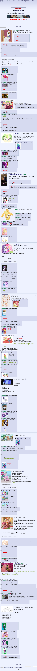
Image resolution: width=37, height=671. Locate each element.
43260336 (15, 150)
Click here (23, 33)
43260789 (15, 48)
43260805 (15, 655)
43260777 (15, 43)
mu (26, 1)
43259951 (29, 213)
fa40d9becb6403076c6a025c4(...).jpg (22, 142)
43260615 (15, 364)
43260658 (15, 367)
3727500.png (4, 222)
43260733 (15, 450)
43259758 (15, 630)
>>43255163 (5, 205)
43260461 (15, 351)
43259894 (26, 299)
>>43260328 (5, 318)
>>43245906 (5, 590)
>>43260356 (9, 328)
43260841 (15, 127)
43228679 (28, 209)
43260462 (15, 360)
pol (33, 1)
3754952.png (3, 99)
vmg (20, 0)
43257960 (28, 100)
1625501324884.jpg (5, 83)
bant (8, 1)
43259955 (29, 217)
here (26, 19)
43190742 (20, 471)
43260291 (15, 588)
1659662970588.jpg (5, 490)
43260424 (15, 276)
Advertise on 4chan (18, 26)
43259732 (15, 546)
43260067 (15, 88)
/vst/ (18, 12)
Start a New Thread (18, 10)
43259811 (15, 195)
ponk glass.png (5, 74)
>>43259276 (5, 124)
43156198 (23, 517)
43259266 (15, 82)
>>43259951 (11, 223)
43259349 (15, 395)
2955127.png (3, 208)
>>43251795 (5, 365)
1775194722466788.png (5, 132)
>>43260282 (18, 40)
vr (21, 0)
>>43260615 (5, 369)
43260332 (15, 227)
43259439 (15, 622)
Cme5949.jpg (3, 433)
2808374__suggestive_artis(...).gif (7, 67)
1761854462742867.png (6, 461)
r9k (29, 0)
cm (33, 0)
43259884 (15, 411)
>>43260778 (5, 513)
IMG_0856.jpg (5, 264)
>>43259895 (19, 214)
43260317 (15, 418)
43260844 (15, 92)
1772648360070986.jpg (6, 631)
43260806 (16, 600)
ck (12, 1)
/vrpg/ (15, 12)
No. (25, 30)
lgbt (0, 1)
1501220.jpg (4, 196)
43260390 (15, 321)
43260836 (15, 235)
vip (32, 0)
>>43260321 (5, 656)
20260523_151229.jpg (6, 594)
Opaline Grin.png (5, 161)
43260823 (15, 280)
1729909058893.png (6, 403)
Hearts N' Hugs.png (4, 243)
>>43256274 (11, 595)
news (29, 1)
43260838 (15, 204)
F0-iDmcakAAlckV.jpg (5, 294)
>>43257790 (18, 36)
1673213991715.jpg (5, 327)
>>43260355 (9, 463)
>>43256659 (13, 182)
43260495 (16, 160)
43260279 (15, 114)
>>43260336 (5, 157)
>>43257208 (5, 44)
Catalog (17, 667)
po (32, 1)
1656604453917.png (6, 502)
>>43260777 (5, 50)
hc (19, 1)
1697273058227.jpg (5, 419)
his (20, 1)
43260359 (15, 446)
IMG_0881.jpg (5, 281)
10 (12, 667)
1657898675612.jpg (5, 496)
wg (26, 0)
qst (36, 1)
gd (18, 1)
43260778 (15, 507)
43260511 (20, 593)
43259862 (15, 272)
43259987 (16, 580)
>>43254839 (13, 186)
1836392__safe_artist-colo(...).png (7, 639)
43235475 (23, 564)
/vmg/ (16, 12)
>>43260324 (5, 361)
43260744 (15, 454)
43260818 (15, 511)
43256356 (27, 30)
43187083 (23, 245)
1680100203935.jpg (16, 300)
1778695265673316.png (20, 438)
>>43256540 (5, 278)
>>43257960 (5, 111)
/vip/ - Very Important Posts (21, 13)
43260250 (15, 584)
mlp (25, 1)
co (13, 1)
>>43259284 (5, 552)
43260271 (15, 110)
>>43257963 (5, 89)
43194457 (31, 133)
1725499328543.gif (5, 236)
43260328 (15, 308)
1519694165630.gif (5, 412)
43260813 (15, 558)
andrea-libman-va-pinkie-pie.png (6, 173)
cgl (11, 1)
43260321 (15, 646)
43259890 (15, 638)
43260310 (15, 501)
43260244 (15, 550)
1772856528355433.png (5, 335)
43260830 (15, 326)
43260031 (15, 221)
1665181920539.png (6, 427)
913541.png (4, 352)
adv (5, 1)
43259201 (28, 185)
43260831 (15, 288)
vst (24, 0)
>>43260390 (9, 329)
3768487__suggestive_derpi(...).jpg (7, 562)
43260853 (15, 52)
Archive (21, 667)
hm (35, 0)
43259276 (29, 104)
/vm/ (20, 12)
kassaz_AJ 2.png (5, 539)
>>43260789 (5, 54)
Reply (29, 30)
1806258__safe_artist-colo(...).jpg (7, 647)
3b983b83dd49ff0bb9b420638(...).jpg (8, 151)
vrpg (22, 0)
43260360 (15, 156)
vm (18, 0)
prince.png (3, 29)
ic (28, 0)
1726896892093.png (5, 469)
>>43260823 (5, 289)
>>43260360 (5, 170)
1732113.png (4, 372)
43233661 (23, 379)
